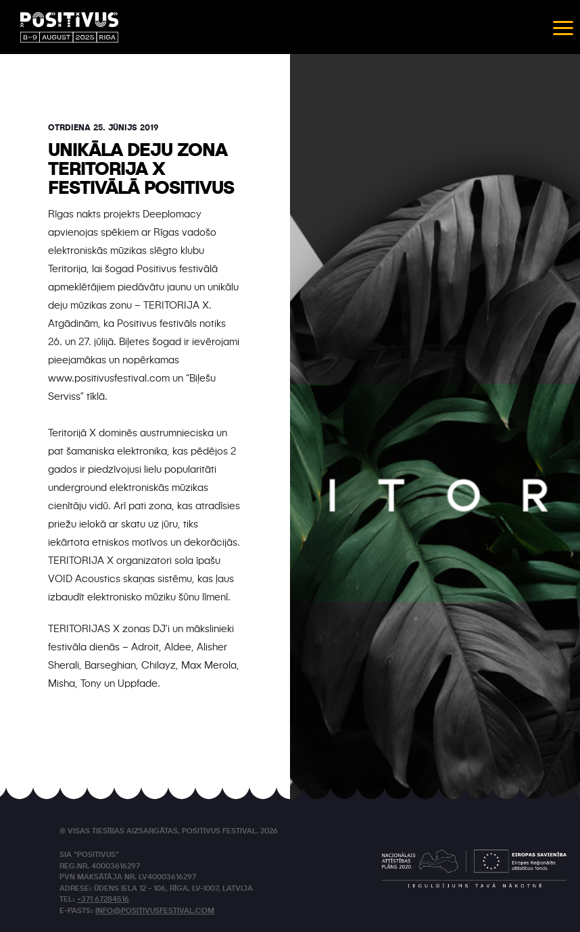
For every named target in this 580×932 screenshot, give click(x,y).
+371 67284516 (103, 900)
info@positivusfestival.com (154, 911)
